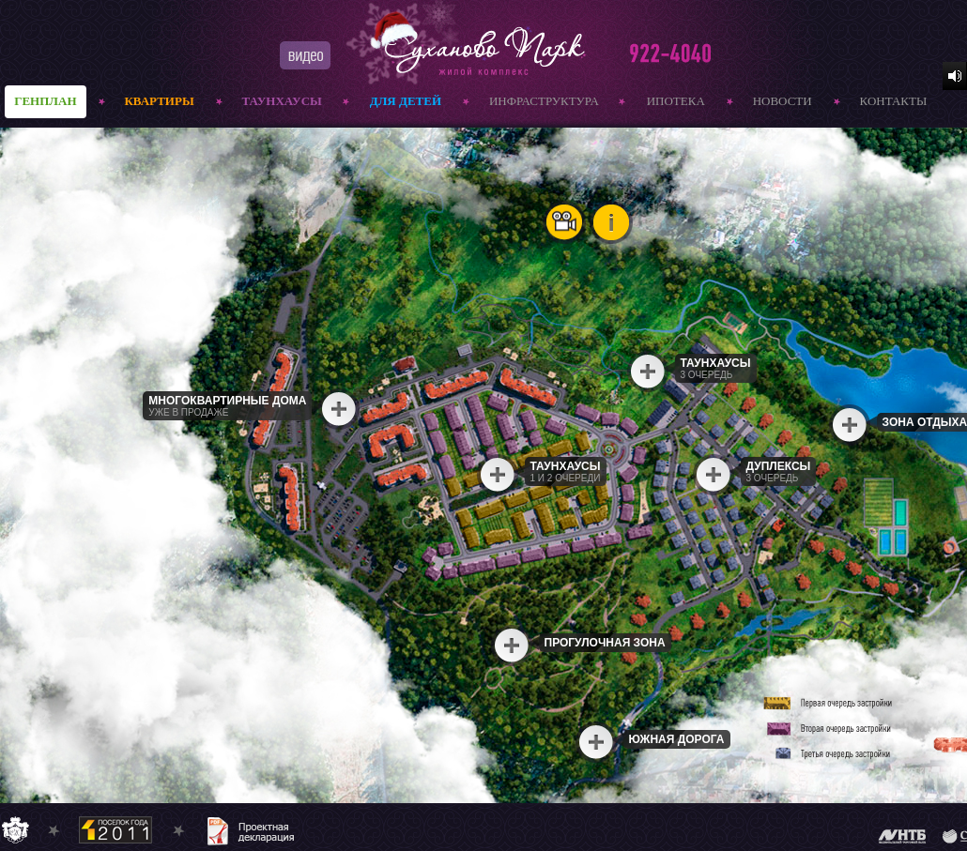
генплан (45, 101)
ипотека (676, 101)
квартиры (158, 101)
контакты (894, 101)
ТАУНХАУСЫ (282, 101)
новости (782, 101)
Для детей (405, 101)
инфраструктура (544, 101)
